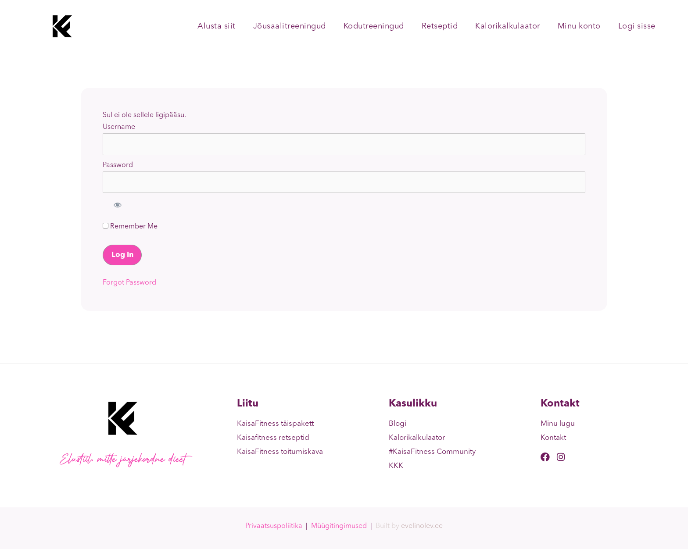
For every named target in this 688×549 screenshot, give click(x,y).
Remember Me (130, 226)
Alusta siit (216, 26)
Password (118, 165)
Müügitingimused (339, 526)
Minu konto (579, 26)
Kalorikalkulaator (507, 26)
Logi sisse (637, 26)
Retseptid (440, 26)
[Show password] (118, 205)
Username (119, 127)
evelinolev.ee (422, 526)
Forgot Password (129, 282)
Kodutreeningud (374, 26)
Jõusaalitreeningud (289, 26)
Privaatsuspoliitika (273, 526)
